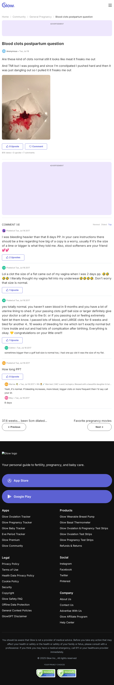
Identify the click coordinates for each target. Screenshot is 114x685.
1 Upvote (12, 290)
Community (19, 16)
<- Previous (14, 426)
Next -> (99, 426)
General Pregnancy (41, 16)
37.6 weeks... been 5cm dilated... (24, 420)
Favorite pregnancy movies (93, 420)
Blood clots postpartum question (74, 16)
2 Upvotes (13, 257)
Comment (36, 146)
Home (5, 16)
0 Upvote (12, 146)
